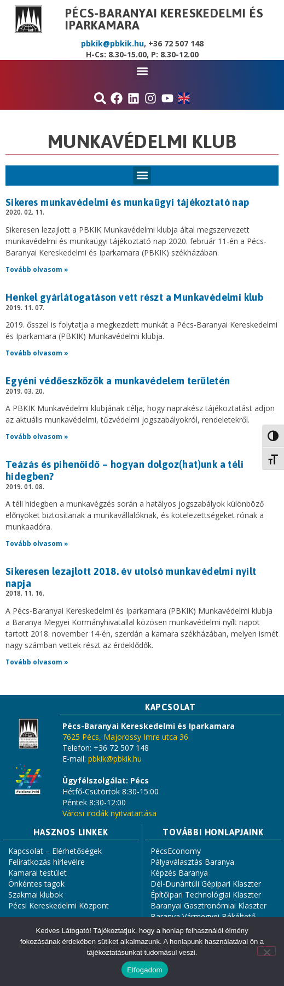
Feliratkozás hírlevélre (46, 862)
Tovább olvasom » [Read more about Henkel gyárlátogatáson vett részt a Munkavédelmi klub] (36, 353)
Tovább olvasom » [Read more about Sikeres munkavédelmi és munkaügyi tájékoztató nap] (36, 269)
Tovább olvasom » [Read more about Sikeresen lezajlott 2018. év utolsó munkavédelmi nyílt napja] (36, 662)
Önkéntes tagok (36, 883)
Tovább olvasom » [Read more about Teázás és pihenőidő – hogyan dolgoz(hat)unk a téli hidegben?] (36, 543)
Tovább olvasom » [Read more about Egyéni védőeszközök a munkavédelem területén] (36, 436)
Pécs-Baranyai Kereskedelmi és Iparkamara (164, 19)
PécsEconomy (175, 851)
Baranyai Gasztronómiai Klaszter (208, 905)
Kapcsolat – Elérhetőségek (55, 851)
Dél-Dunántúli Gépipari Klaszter (205, 883)
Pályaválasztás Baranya (192, 862)
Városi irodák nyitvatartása (109, 813)
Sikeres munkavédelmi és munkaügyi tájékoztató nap (127, 202)
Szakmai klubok (35, 894)
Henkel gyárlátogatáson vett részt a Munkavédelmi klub (134, 297)
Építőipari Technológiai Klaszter (205, 894)
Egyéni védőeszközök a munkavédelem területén (117, 381)
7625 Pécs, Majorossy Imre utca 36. (126, 737)
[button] (142, 71)
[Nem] (266, 951)
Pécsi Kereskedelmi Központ (58, 905)
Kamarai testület (37, 873)
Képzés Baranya (179, 873)
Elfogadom (144, 970)
